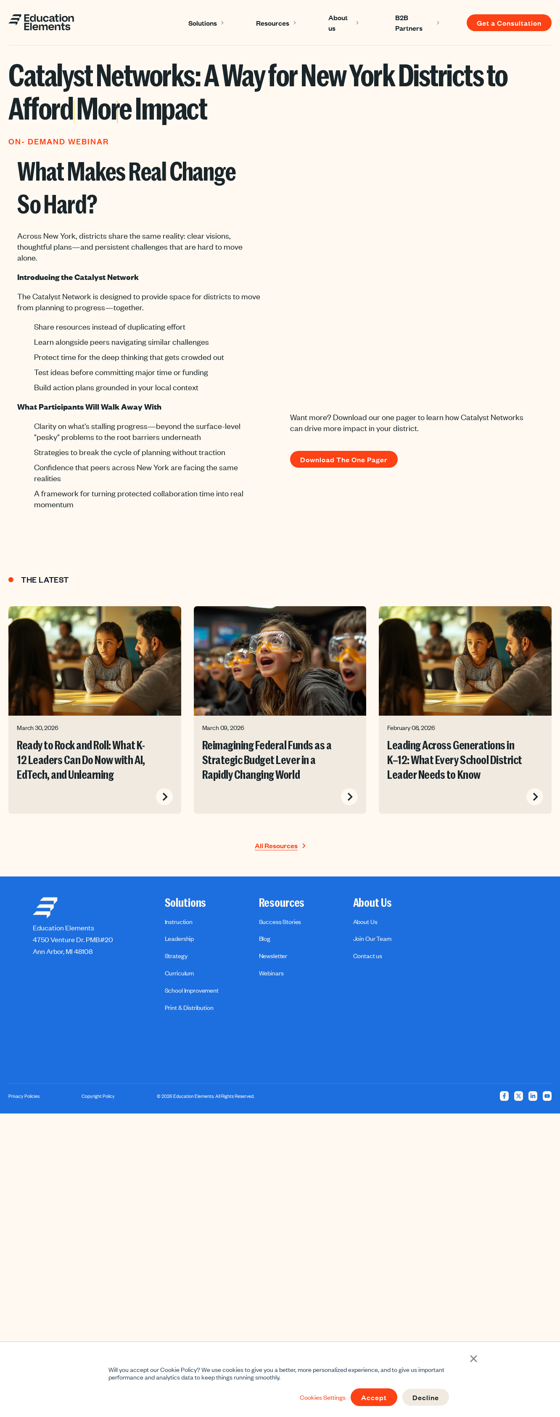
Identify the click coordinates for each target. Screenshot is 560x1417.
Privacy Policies (24, 1096)
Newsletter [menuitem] (273, 955)
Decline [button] (425, 1397)
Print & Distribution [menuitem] (189, 1007)
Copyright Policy (98, 1096)
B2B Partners (409, 22)
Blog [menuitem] (264, 938)
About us (338, 22)
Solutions (202, 22)
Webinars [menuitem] (271, 973)
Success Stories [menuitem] (280, 921)
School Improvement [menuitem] (192, 990)
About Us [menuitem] (372, 903)
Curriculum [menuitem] (179, 973)
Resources (272, 22)
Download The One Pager (344, 459)
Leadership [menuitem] (179, 938)
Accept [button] (374, 1397)
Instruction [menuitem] (179, 921)
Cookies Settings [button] (323, 1397)
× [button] (473, 1357)
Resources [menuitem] (282, 903)
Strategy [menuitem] (176, 955)
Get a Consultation (509, 22)
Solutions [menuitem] (185, 903)
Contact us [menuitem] (367, 955)
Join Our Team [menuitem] (372, 938)
